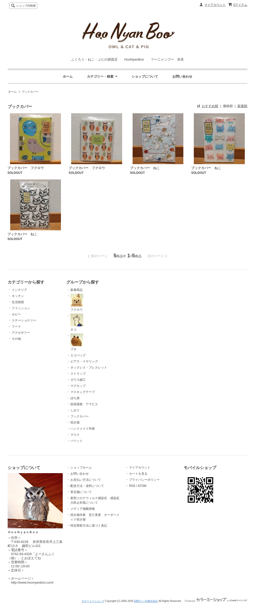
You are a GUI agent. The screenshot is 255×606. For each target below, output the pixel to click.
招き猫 (75, 422)
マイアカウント (215, 5)
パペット (76, 441)
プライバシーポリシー (144, 480)
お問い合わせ (182, 76)
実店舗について (81, 492)
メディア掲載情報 (82, 509)
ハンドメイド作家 (82, 428)
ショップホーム (81, 467)
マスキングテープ (82, 392)
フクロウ (76, 303)
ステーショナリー (24, 320)
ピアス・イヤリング (84, 361)
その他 (16, 339)
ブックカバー (30, 91)
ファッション (21, 308)
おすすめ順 (210, 106)
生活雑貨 (18, 302)
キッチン (18, 296)
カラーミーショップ (93, 601)
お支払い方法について (85, 480)
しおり (75, 410)
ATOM (142, 486)
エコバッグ (78, 355)
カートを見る (138, 473)
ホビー (16, 314)
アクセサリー (21, 332)
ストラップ (78, 373)
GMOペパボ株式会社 (146, 601)
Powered (216, 601)
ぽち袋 (75, 398)
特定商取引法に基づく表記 (88, 525)
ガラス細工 (78, 380)
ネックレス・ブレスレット (88, 367)
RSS (132, 486)
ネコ (76, 322)
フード (16, 326)
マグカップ (78, 386)
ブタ (76, 342)
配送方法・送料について (87, 486)
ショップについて (145, 76)
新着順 (242, 106)
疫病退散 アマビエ (84, 404)
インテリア (19, 290)
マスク (75, 434)
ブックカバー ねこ (145, 168)
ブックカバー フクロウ (25, 168)
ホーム (68, 76)
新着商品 (76, 290)
